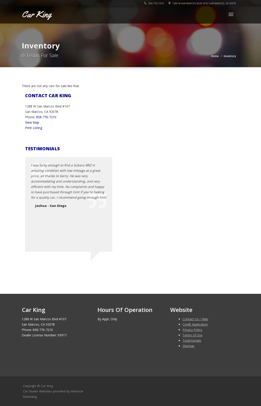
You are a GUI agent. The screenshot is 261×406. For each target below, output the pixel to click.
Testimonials (192, 340)
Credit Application (195, 324)
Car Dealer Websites (37, 391)
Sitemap (188, 346)
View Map (32, 122)
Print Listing (33, 128)
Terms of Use (192, 335)
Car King (47, 386)
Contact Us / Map (195, 319)
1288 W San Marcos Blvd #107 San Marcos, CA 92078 (202, 3)
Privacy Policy (192, 330)
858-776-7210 (154, 3)
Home (215, 56)
